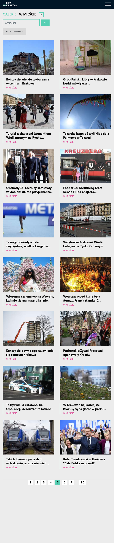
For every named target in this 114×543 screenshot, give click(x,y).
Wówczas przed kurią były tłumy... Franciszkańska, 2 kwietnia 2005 (81, 300)
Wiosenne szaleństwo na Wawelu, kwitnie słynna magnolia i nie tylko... (30, 300)
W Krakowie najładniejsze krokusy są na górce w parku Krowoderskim (83, 409)
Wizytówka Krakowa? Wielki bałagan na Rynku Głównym (83, 244)
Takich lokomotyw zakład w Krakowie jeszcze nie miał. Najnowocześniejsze (26, 463)
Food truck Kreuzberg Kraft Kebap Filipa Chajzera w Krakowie (82, 192)
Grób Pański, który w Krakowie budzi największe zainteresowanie (85, 83)
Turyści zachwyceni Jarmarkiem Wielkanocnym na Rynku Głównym (28, 137)
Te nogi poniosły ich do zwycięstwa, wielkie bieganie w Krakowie (27, 246)
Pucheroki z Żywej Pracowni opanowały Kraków (83, 353)
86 (82, 482)
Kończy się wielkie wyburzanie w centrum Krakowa (27, 81)
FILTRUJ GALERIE (13, 31)
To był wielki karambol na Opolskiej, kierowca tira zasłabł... (29, 407)
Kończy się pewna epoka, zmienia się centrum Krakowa (30, 353)
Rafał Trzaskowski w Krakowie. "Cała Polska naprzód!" (84, 461)
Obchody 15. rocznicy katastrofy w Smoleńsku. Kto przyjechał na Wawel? (29, 192)
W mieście (11, 88)
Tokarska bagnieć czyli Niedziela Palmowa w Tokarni (86, 135)
